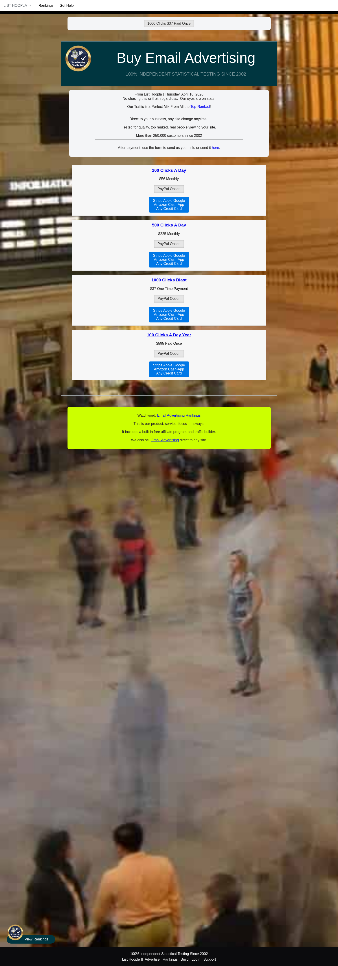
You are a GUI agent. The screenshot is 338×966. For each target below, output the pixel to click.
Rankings (46, 5)
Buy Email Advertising (186, 58)
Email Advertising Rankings (179, 415)
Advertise (152, 959)
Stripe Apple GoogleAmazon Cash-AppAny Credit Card (169, 205)
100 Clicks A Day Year (169, 335)
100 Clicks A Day (169, 170)
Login (196, 959)
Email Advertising (165, 440)
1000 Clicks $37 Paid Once (169, 23)
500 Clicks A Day (169, 225)
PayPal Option (168, 189)
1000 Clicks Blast (169, 280)
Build (185, 959)
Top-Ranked (200, 107)
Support (209, 959)
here (215, 148)
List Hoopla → (17, 5)
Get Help (66, 5)
